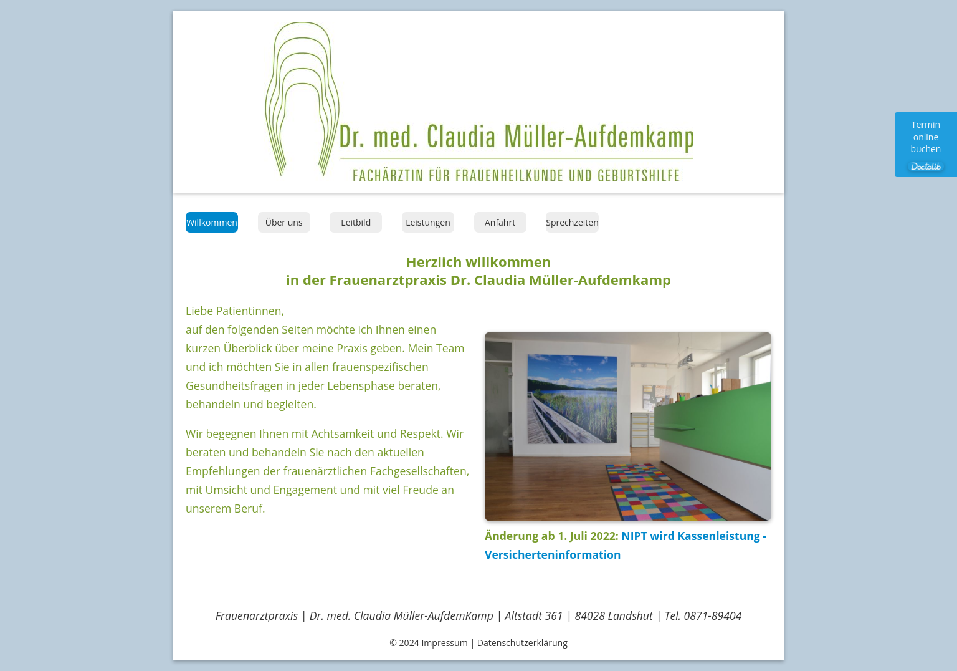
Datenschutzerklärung (522, 643)
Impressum (444, 643)
